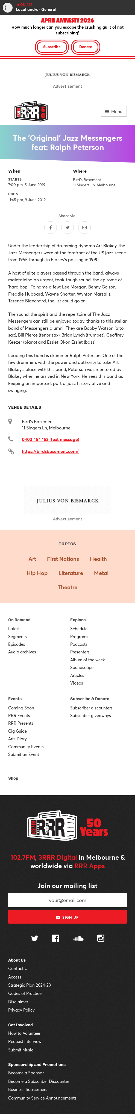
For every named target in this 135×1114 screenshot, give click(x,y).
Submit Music (20, 1050)
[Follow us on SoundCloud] (78, 939)
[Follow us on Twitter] (35, 939)
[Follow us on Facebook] (55, 939)
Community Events (26, 746)
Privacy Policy (21, 1010)
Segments (17, 636)
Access (14, 977)
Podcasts (78, 644)
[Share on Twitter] (67, 227)
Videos (76, 683)
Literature (70, 573)
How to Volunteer (24, 1033)
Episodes (16, 644)
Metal (101, 573)
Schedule (78, 628)
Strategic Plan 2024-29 (29, 985)
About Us (17, 960)
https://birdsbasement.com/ (50, 451)
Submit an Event (23, 754)
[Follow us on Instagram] (100, 939)
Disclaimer (18, 1001)
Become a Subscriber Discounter (38, 1081)
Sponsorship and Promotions (37, 1064)
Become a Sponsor (26, 1072)
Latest (14, 628)
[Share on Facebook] (50, 227)
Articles (77, 675)
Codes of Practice (25, 993)
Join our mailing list (67, 885)
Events (15, 698)
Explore (78, 619)
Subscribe (52, 46)
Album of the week (87, 659)
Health (98, 558)
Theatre (67, 587)
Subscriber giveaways (90, 715)
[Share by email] (84, 227)
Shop (13, 778)
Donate (85, 46)
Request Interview (24, 1041)
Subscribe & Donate (89, 698)
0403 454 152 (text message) (50, 439)
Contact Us (19, 968)
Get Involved (20, 1024)
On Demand (19, 619)
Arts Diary (17, 738)
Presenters (80, 652)
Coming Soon (21, 708)
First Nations (63, 558)
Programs (79, 636)
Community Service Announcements (42, 1098)
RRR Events (19, 715)
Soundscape (81, 667)
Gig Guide (17, 731)
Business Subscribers (27, 1089)
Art (32, 558)
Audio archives (22, 652)
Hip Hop (37, 573)
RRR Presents (20, 723)
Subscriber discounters (91, 708)
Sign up (67, 917)
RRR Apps (89, 865)
